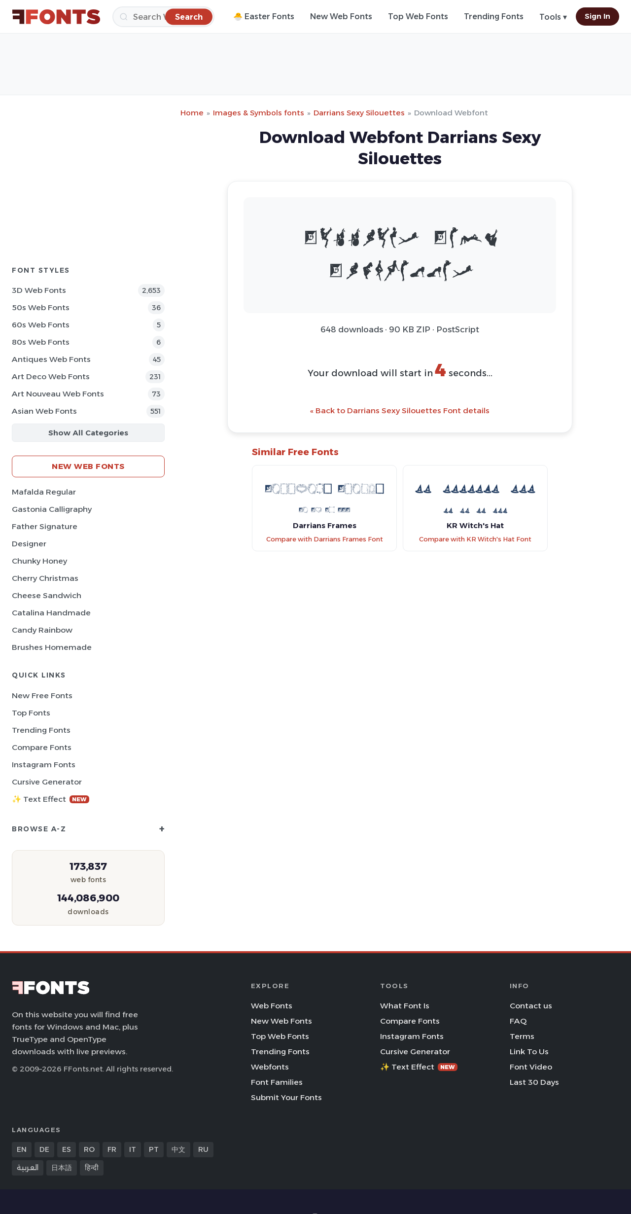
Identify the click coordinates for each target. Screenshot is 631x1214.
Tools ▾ (553, 17)
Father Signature (44, 526)
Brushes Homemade (52, 647)
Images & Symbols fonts (258, 112)
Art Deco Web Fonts (51, 376)
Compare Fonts (41, 747)
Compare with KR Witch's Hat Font (475, 539)
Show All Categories (88, 432)
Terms (522, 1036)
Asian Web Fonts (44, 411)
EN (22, 1149)
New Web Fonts (341, 16)
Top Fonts (31, 712)
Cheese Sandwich (46, 595)
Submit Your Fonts (286, 1097)
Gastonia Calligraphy (52, 509)
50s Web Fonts (41, 307)
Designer (29, 543)
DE (44, 1149)
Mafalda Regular (44, 492)
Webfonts (270, 1066)
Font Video (531, 1066)
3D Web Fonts (39, 290)
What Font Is (404, 1005)
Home (192, 112)
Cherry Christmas (45, 578)
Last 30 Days (534, 1082)
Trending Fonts (494, 16)
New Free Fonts (42, 695)
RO (89, 1149)
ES (66, 1149)
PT (154, 1149)
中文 (178, 1149)
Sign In (597, 16)
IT (132, 1149)
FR (111, 1149)
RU (203, 1149)
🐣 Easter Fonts (263, 16)
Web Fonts (271, 1005)
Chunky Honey (39, 561)
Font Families (277, 1082)
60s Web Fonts (41, 324)
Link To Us (529, 1051)
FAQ (518, 1021)
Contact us (531, 1005)
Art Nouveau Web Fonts (58, 393)
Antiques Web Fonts (51, 359)
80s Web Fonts (41, 342)
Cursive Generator (47, 781)
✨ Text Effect (50, 799)
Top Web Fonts (418, 16)
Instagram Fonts (43, 764)
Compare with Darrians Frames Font (324, 539)
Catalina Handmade (51, 612)
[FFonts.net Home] (56, 17)
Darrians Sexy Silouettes (359, 112)
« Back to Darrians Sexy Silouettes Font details (400, 410)
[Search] (163, 16)
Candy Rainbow (42, 630)
